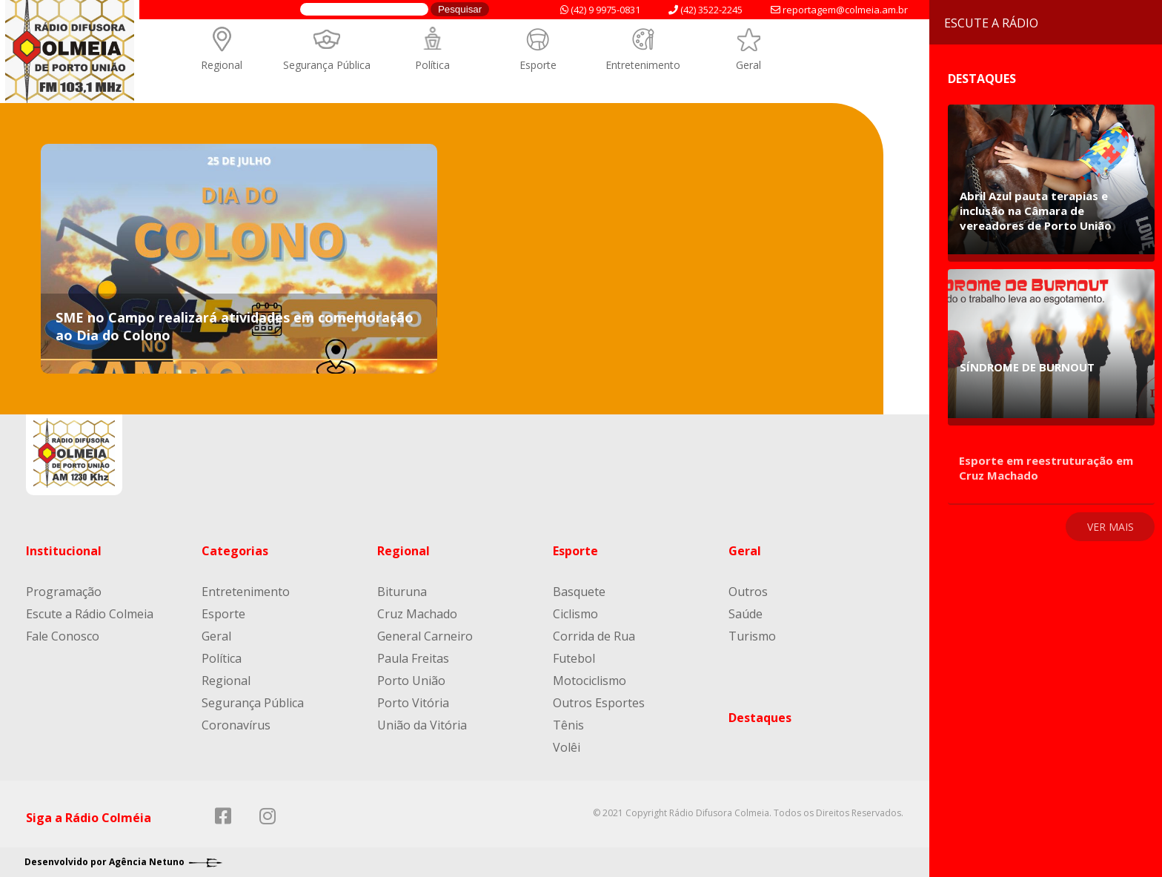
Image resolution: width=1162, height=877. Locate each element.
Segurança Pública (327, 65)
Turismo (752, 636)
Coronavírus (236, 725)
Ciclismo (575, 614)
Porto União (411, 680)
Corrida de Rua (594, 636)
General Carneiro (425, 636)
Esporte (538, 65)
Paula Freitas (413, 658)
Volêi (566, 747)
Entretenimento (642, 65)
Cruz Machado (417, 614)
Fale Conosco (62, 636)
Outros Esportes (599, 703)
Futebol (574, 658)
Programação (64, 591)
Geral (748, 65)
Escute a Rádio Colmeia (89, 614)
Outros (748, 591)
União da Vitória (422, 725)
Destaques (759, 717)
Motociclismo (589, 680)
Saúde (745, 614)
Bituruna (402, 591)
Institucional (64, 551)
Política (432, 65)
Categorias (235, 551)
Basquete (579, 591)
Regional (221, 65)
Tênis (568, 725)
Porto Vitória (413, 703)
